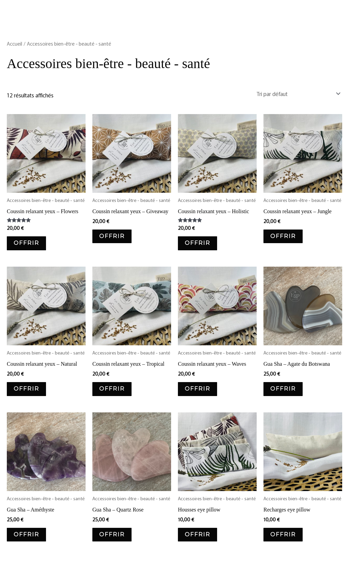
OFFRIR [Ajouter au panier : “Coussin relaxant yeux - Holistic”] (197, 243)
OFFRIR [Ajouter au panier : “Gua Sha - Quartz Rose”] (112, 534)
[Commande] (297, 93)
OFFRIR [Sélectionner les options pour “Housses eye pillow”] (197, 534)
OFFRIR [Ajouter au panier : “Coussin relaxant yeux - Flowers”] (26, 243)
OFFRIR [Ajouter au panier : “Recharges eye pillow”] (283, 534)
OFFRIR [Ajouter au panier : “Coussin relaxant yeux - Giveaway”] (112, 236)
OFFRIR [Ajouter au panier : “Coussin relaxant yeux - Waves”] (197, 388)
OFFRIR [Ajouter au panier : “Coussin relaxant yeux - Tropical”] (112, 388)
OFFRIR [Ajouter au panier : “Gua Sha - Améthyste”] (26, 534)
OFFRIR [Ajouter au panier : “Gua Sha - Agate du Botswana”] (283, 388)
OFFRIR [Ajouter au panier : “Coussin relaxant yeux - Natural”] (26, 388)
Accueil (14, 43)
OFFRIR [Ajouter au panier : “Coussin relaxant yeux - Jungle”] (283, 236)
